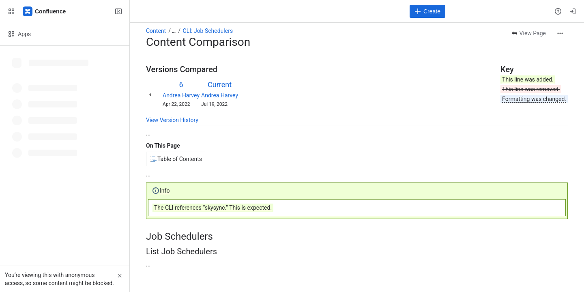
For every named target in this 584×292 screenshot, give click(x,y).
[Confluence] (44, 11)
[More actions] (560, 33)
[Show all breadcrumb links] (174, 31)
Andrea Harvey (181, 95)
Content (156, 31)
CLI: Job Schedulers (208, 31)
